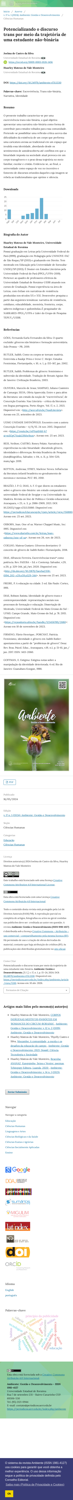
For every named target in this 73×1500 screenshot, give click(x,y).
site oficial (59, 948)
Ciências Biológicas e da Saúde (21, 1136)
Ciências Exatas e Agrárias (19, 1142)
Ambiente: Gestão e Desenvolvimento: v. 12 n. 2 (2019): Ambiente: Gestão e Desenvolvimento (39, 1028)
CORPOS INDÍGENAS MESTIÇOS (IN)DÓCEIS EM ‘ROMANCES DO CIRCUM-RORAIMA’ (36, 1019)
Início (7, 11)
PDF (10, 782)
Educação (9, 840)
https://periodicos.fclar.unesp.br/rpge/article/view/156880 (38, 512)
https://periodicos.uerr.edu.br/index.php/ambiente (36, 1409)
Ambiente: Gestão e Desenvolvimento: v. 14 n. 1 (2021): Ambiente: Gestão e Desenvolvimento (36, 1072)
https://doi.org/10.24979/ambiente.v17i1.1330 (35, 82)
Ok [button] (9, 1493)
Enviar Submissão (17, 1091)
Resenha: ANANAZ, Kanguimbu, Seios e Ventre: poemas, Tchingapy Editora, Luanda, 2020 (37, 1063)
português (11, 1295)
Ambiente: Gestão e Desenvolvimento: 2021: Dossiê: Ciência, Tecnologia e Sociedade (40, 1050)
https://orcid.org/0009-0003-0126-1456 (31, 62)
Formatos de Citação (17, 990)
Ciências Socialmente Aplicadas (22, 1147)
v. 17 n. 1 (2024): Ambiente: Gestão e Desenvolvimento (32, 15)
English (9, 1290)
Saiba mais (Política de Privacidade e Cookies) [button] (35, 1484)
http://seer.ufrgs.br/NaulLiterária (42, 410)
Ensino (9, 1152)
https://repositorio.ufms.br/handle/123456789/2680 (35, 622)
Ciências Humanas (14, 844)
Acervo (18, 11)
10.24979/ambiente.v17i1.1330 (19, 976)
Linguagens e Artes (15, 1131)
